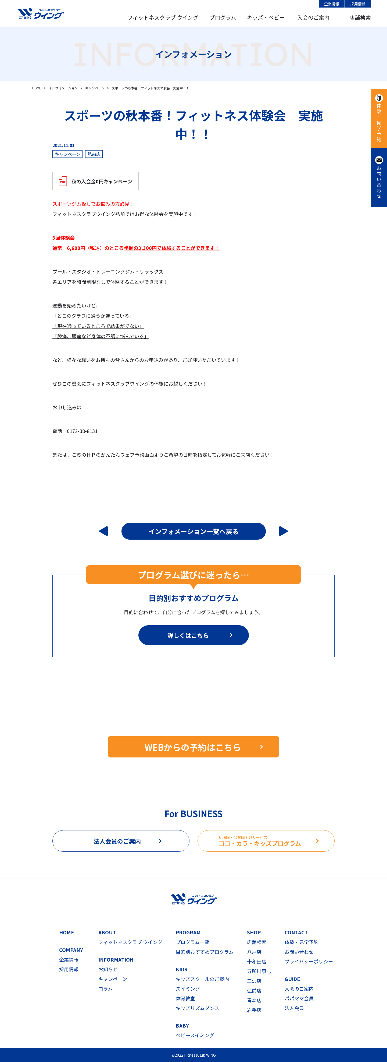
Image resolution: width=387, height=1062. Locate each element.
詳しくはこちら (188, 635)
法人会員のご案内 (117, 841)
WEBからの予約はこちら (193, 747)
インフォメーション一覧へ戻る (194, 531)
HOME (66, 932)
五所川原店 (259, 971)
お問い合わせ (378, 182)
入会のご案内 (313, 17)
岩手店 (254, 1009)
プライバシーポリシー (309, 961)
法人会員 (294, 1007)
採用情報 (358, 3)
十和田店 (256, 961)
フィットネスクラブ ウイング (162, 17)
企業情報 (331, 3)
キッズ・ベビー (266, 17)
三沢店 (254, 980)
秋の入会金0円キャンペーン (101, 181)
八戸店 (254, 951)
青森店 (254, 1000)
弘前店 (254, 990)
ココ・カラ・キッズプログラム (276, 841)
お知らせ (108, 969)
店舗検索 (360, 17)
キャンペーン (112, 978)
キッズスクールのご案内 (202, 978)
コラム (105, 988)
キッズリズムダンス (197, 1007)
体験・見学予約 (378, 122)
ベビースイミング (195, 1035)
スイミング (188, 988)
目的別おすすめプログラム (205, 951)
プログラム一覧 (192, 941)
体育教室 (185, 998)
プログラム (222, 17)
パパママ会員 (299, 998)
